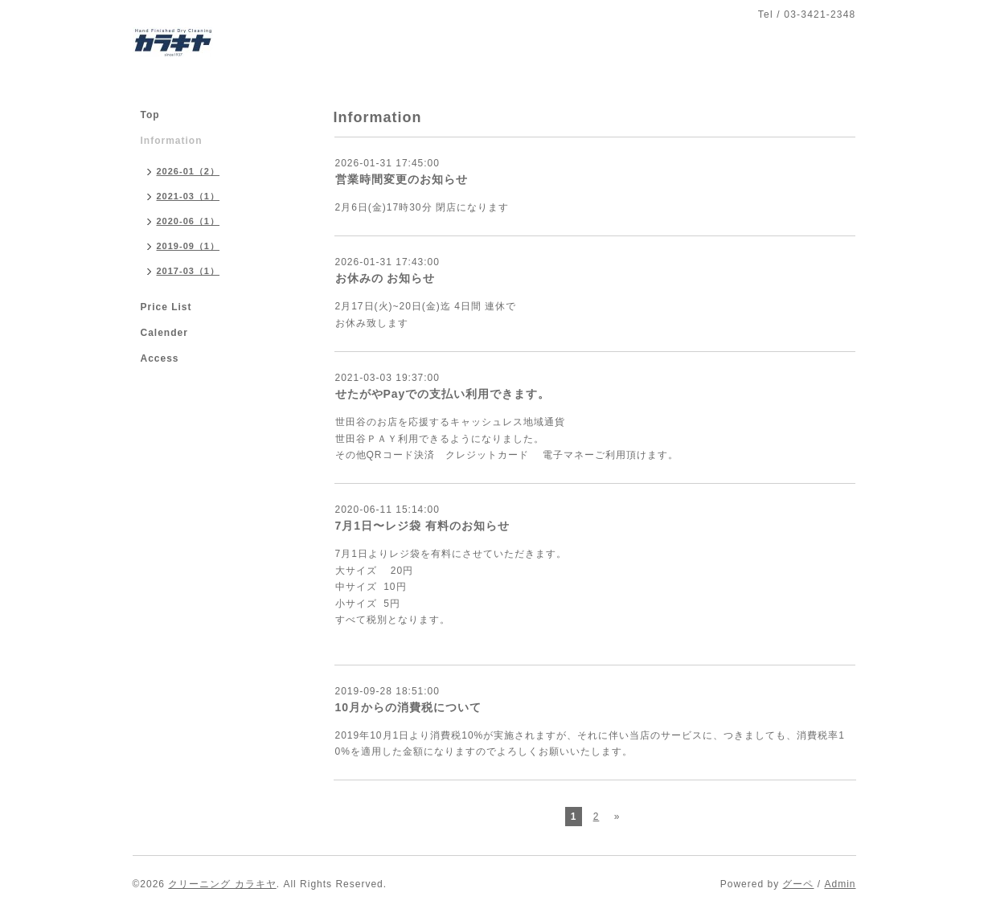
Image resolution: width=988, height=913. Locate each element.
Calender (164, 332)
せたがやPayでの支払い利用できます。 (443, 393)
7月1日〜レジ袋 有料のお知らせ (422, 525)
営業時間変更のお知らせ (401, 179)
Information (172, 140)
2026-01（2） (188, 171)
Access (160, 358)
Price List (166, 307)
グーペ (798, 884)
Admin (839, 884)
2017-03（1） (188, 271)
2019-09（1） (188, 246)
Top (150, 115)
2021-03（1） (188, 196)
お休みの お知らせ (385, 278)
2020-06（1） (188, 221)
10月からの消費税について (408, 707)
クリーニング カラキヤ (222, 884)
